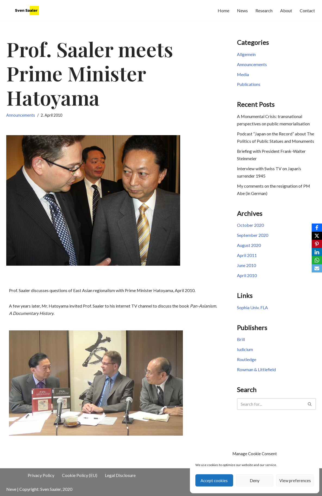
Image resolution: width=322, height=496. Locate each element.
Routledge (246, 361)
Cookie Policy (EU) (79, 475)
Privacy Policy (41, 475)
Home (223, 10)
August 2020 (249, 246)
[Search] (270, 405)
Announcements (20, 115)
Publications (248, 84)
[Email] (317, 268)
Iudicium (245, 351)
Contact (307, 10)
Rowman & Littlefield (256, 371)
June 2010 (246, 266)
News (242, 10)
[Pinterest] (317, 244)
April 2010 (247, 277)
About (286, 10)
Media (243, 74)
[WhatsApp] (317, 260)
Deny (255, 480)
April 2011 (247, 256)
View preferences (295, 480)
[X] (317, 236)
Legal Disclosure (120, 475)
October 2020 (250, 226)
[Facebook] (317, 228)
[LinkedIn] (317, 252)
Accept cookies (214, 480)
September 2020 (252, 236)
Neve (11, 489)
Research (264, 10)
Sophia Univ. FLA (252, 309)
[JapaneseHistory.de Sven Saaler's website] (28, 10)
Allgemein (246, 54)
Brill (241, 341)
